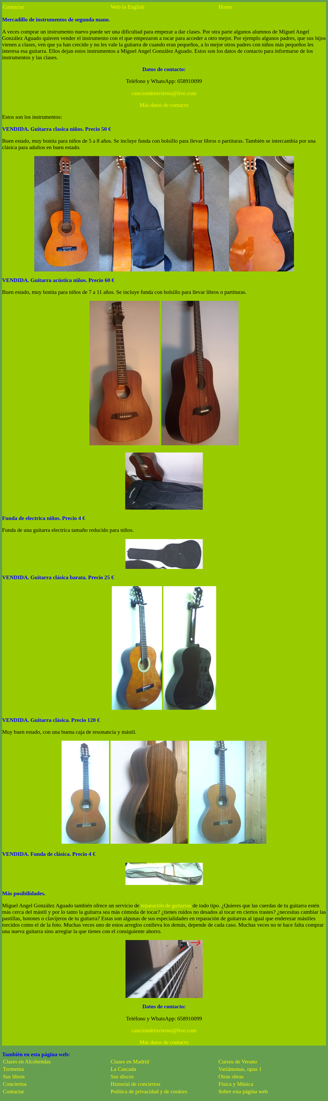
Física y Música (235, 1084)
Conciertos (15, 1084)
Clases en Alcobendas (27, 1062)
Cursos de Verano (237, 1062)
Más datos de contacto (163, 105)
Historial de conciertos (135, 1084)
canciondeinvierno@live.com (164, 93)
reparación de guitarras (166, 905)
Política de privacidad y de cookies (149, 1091)
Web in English (127, 7)
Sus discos (122, 1076)
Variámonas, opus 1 (240, 1069)
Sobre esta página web (243, 1091)
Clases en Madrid (130, 1062)
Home (225, 7)
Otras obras (231, 1076)
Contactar (13, 7)
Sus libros (14, 1076)
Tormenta (13, 1069)
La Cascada (123, 1069)
